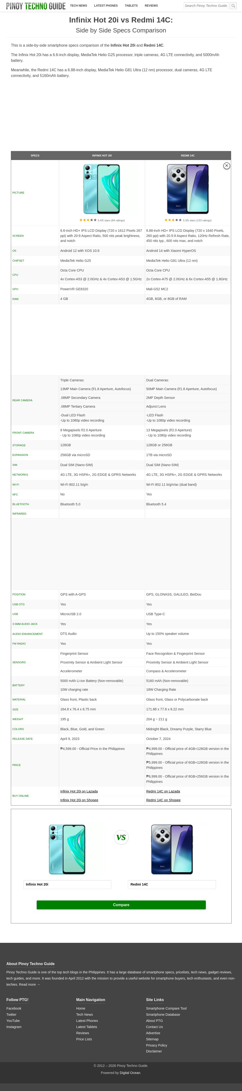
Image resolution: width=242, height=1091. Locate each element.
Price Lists (84, 1039)
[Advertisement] (121, 117)
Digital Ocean (130, 1073)
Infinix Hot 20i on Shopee (79, 800)
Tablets (131, 5)
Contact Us (154, 1027)
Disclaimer (154, 1051)
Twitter (11, 1014)
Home (80, 1008)
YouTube (13, 1021)
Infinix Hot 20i (102, 155)
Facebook (13, 1008)
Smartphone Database (163, 1014)
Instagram (14, 1027)
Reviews (151, 5)
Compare (121, 905)
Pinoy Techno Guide (36, 964)
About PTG (154, 1021)
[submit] (233, 5)
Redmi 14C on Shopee (163, 800)
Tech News (78, 5)
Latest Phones (106, 5)
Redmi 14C (188, 155)
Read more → (29, 984)
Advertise (153, 1033)
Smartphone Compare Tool (166, 1008)
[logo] (35, 6)
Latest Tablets (86, 1027)
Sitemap (152, 1039)
